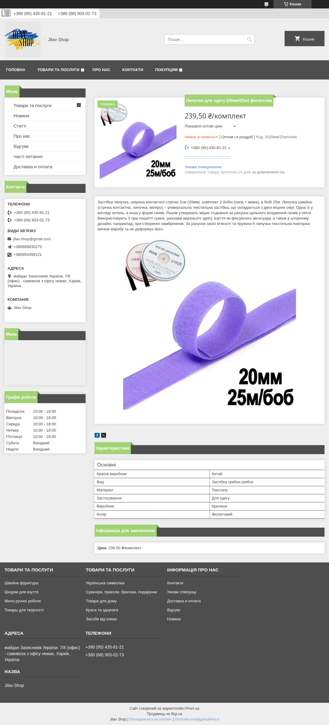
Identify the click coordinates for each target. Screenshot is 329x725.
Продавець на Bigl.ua (164, 714)
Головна (15, 69)
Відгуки (21, 146)
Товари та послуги (58, 69)
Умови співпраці (181, 592)
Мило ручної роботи (23, 601)
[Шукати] (249, 39)
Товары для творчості (24, 610)
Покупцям (166, 69)
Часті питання (28, 156)
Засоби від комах (101, 619)
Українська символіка (105, 583)
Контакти (132, 69)
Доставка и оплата (33, 166)
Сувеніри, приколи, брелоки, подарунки (121, 592)
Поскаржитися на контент (150, 719)
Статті (20, 125)
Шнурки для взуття (21, 592)
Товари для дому (101, 601)
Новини (21, 115)
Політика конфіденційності (197, 719)
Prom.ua (192, 708)
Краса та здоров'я (102, 610)
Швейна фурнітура (21, 583)
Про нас (101, 69)
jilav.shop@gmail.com (32, 239)
